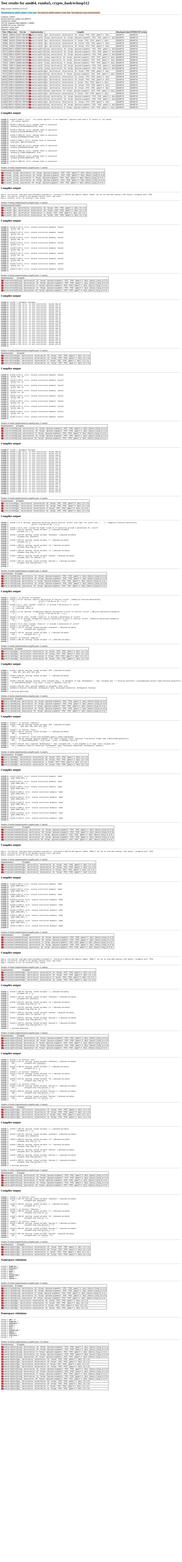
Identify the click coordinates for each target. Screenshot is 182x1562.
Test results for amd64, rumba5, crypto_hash (53, 13)
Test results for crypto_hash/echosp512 (85, 13)
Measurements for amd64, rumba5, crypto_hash (19, 13)
